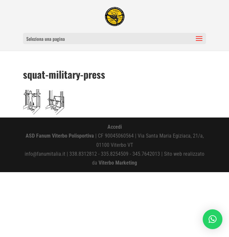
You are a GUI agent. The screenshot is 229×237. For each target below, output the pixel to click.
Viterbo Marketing (118, 163)
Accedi (114, 127)
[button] (212, 219)
